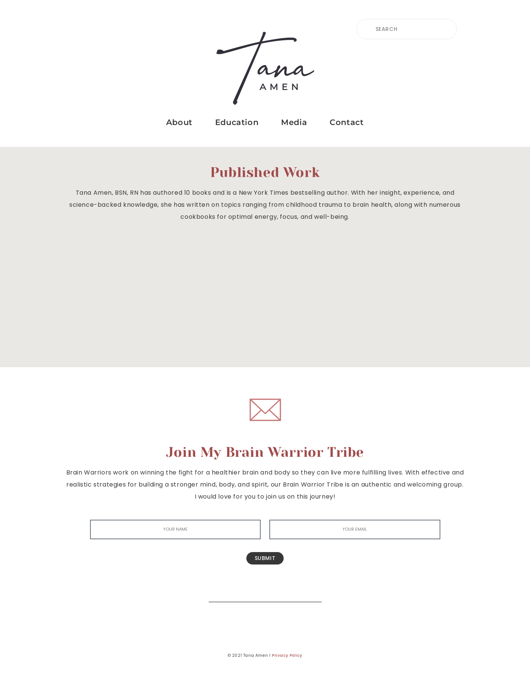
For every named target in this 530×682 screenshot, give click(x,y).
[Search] (310, 591)
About (179, 122)
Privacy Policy (287, 655)
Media (294, 122)
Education (236, 122)
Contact (347, 122)
